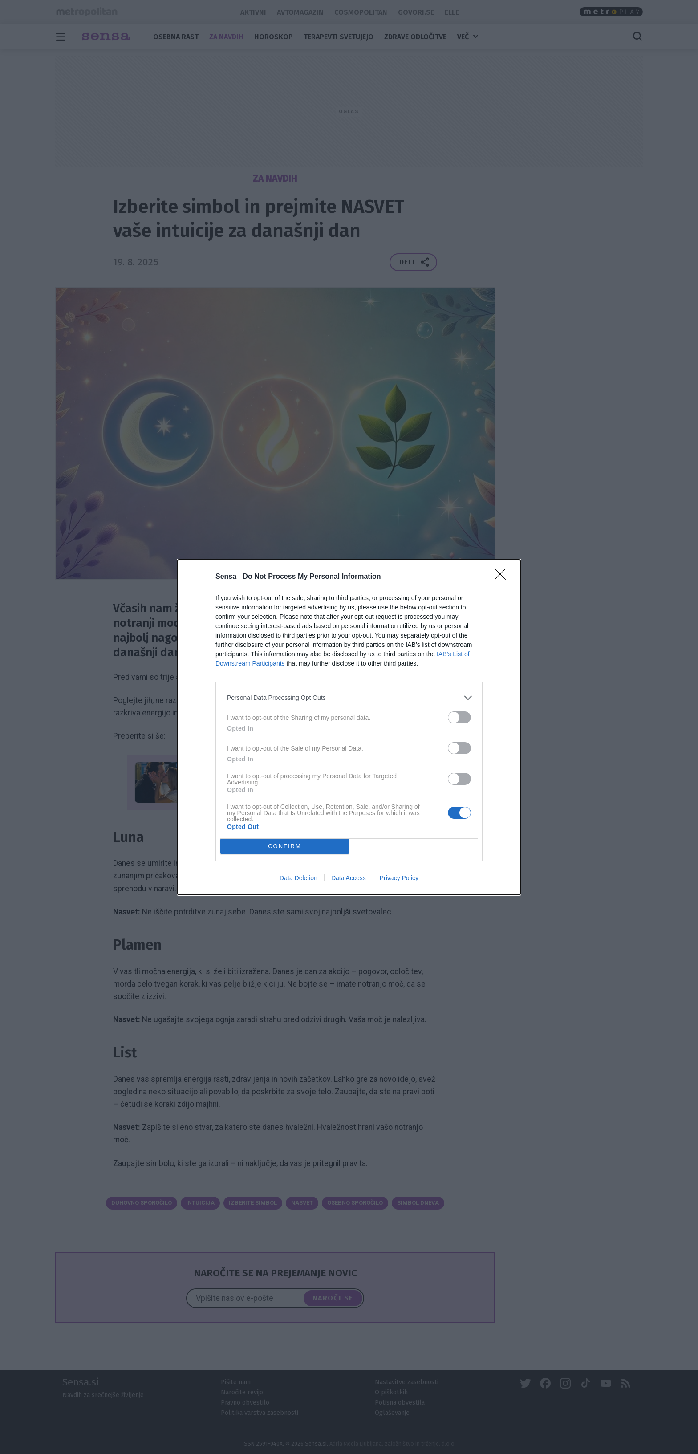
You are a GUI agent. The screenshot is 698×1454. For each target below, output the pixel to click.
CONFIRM (284, 845)
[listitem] (349, 698)
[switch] (459, 717)
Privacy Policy (399, 877)
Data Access (348, 877)
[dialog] (349, 727)
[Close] (503, 577)
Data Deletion (298, 877)
